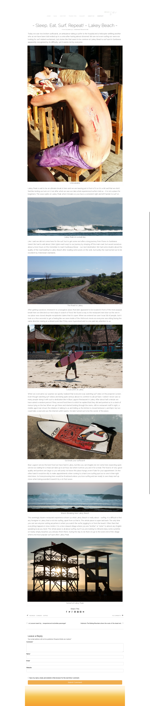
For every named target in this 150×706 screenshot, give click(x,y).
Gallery (82, 16)
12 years (68, 29)
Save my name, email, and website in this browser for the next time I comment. (54, 678)
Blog (55, 16)
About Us (91, 16)
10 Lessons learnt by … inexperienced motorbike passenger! (47, 623)
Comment (29, 642)
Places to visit (84, 29)
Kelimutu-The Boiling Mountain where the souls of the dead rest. (101, 623)
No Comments (117, 615)
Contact (100, 16)
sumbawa (39, 615)
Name (28, 654)
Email (28, 661)
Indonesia (77, 29)
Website (29, 667)
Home (48, 16)
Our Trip (62, 16)
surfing (45, 615)
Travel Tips (72, 16)
